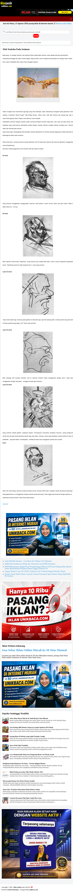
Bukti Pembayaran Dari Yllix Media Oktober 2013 (26, 772)
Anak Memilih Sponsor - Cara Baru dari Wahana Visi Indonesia (28, 561)
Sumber (5, 504)
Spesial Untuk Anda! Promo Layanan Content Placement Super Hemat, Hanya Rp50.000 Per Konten (37, 575)
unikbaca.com (33, 890)
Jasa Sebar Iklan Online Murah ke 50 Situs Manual (34, 650)
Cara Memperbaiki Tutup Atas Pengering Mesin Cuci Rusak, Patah (32, 754)
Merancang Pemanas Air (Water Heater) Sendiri (19, 781)
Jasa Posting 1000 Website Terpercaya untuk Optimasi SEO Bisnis (31, 727)
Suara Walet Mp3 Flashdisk (19, 745)
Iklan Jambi (17, 887)
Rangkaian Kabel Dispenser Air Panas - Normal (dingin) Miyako (24, 763)
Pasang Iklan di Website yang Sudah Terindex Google (27, 736)
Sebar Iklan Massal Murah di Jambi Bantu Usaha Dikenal (29, 718)
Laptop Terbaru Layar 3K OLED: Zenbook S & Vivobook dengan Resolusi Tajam (35, 571)
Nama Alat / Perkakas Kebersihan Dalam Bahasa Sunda (21, 789)
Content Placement (13, 890)
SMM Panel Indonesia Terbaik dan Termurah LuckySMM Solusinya (30, 564)
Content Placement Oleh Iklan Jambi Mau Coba (25, 798)
